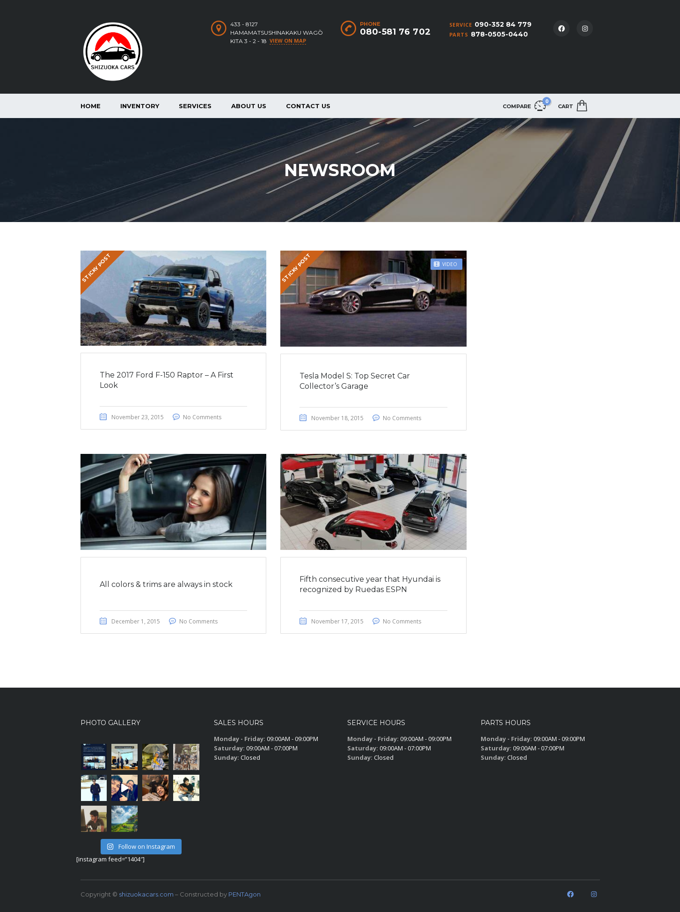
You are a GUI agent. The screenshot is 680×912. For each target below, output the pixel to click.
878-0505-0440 (499, 34)
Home (90, 106)
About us (248, 106)
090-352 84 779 (503, 24)
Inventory (139, 106)
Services (195, 106)
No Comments (202, 417)
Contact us (308, 106)
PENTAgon (244, 894)
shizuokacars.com (146, 894)
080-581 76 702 (395, 32)
